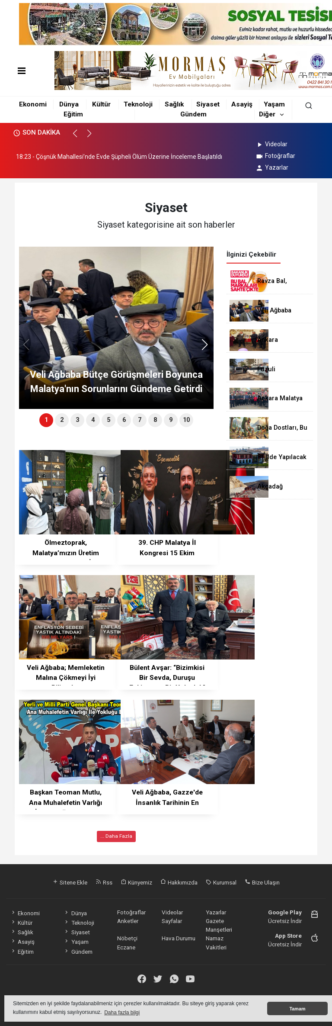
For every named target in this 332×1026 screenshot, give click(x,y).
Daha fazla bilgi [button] (122, 1013)
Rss (104, 882)
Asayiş (241, 104)
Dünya (69, 104)
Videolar (271, 144)
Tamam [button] (297, 1008)
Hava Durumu (178, 938)
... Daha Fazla (116, 836)
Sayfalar (172, 920)
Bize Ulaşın (262, 882)
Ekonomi (33, 104)
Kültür (101, 104)
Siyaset (208, 104)
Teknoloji (138, 104)
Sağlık (174, 104)
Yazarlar (271, 167)
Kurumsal (221, 882)
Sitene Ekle (69, 882)
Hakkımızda (179, 882)
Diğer (267, 114)
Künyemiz (136, 882)
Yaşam (274, 104)
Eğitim (73, 114)
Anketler (127, 920)
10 (186, 420)
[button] (79, 137)
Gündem (193, 114)
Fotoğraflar (275, 155)
